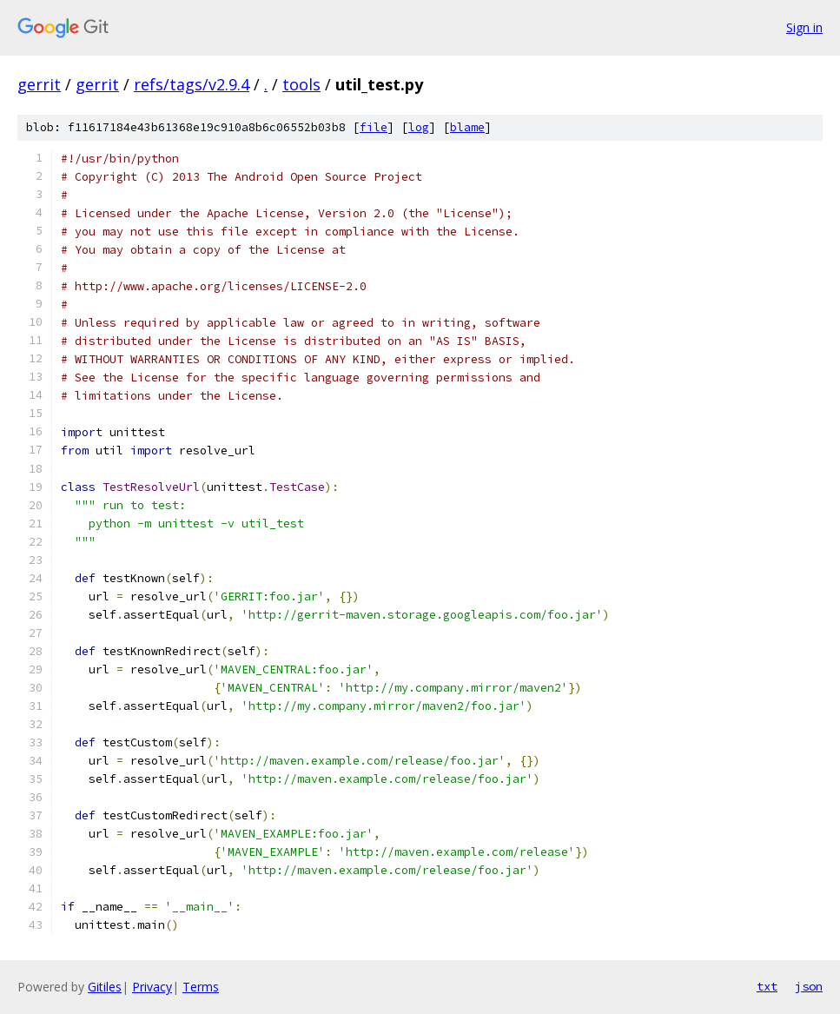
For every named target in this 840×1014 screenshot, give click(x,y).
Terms (200, 986)
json (809, 986)
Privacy (152, 986)
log (418, 127)
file (373, 127)
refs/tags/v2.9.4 (191, 84)
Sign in (804, 27)
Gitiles (105, 986)
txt (767, 986)
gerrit (39, 84)
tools (301, 84)
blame (467, 127)
